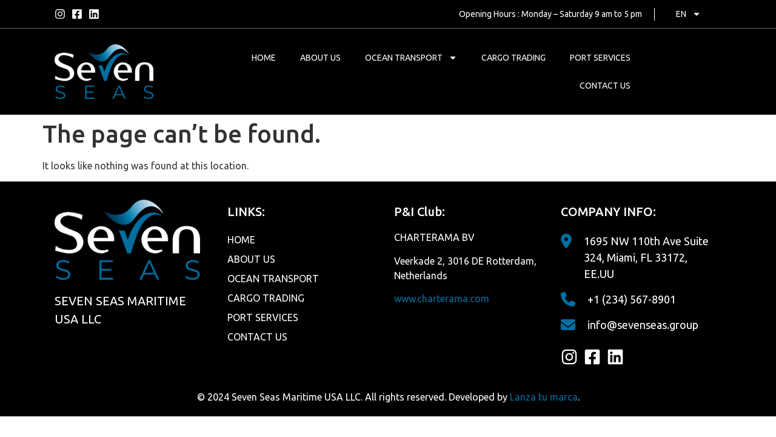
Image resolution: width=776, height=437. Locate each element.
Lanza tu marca (544, 396)
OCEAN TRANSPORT (411, 57)
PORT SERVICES (600, 58)
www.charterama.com (441, 298)
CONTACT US (605, 85)
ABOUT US (320, 58)
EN (688, 14)
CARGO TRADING (513, 58)
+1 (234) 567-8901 (631, 299)
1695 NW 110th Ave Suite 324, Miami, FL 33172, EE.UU (646, 257)
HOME (264, 58)
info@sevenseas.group (642, 325)
